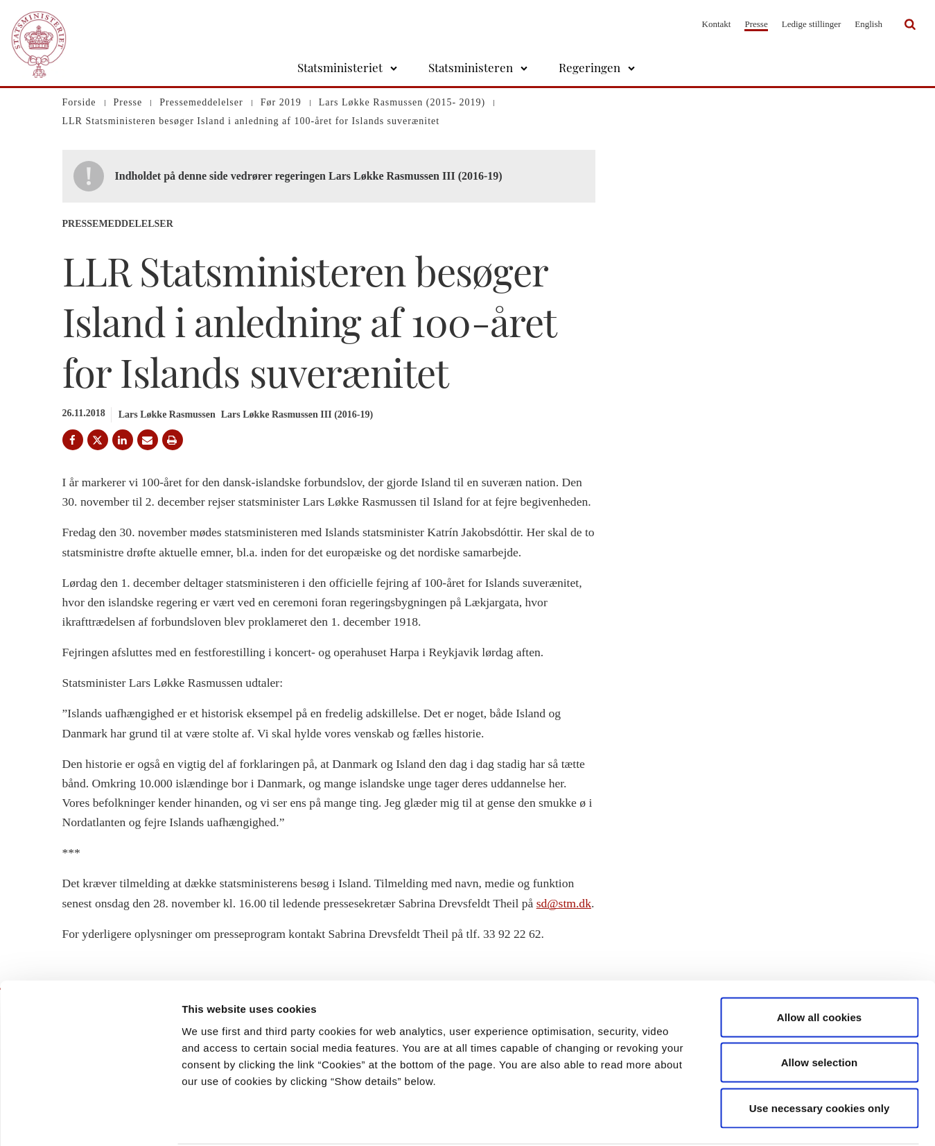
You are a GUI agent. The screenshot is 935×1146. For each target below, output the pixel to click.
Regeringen (589, 67)
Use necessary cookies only (819, 1055)
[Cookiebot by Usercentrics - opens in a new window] (89, 1119)
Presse (755, 24)
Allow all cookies (819, 964)
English (868, 24)
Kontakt (716, 24)
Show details (727, 1118)
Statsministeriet (340, 67)
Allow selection (819, 1010)
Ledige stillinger (811, 24)
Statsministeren (470, 67)
